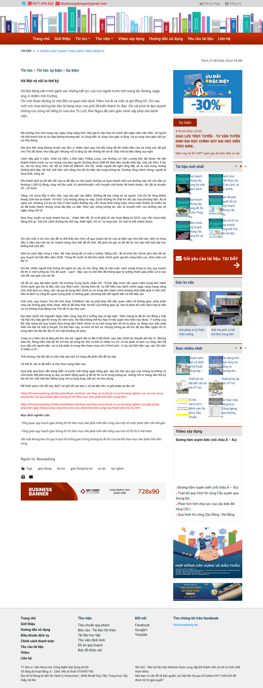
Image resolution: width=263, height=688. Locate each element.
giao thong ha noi (81, 468)
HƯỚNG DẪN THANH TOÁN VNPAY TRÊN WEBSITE (72, 51)
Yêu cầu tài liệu (200, 38)
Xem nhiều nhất (189, 348)
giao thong (44, 468)
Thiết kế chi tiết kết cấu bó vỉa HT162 (198, 383)
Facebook (142, 625)
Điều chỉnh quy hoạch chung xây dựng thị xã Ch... (196, 231)
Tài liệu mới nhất (190, 166)
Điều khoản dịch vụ (35, 635)
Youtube (141, 635)
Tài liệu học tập (89, 635)
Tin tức (83, 38)
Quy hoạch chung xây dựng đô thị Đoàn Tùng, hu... (196, 208)
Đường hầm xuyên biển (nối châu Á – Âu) (206, 440)
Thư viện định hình (91, 640)
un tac (102, 468)
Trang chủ (41, 38)
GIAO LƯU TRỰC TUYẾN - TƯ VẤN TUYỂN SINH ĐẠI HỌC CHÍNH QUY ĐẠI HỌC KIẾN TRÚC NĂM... (208, 141)
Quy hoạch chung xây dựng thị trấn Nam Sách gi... (197, 185)
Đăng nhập (209, 4)
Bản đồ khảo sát (90, 650)
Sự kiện (72, 70)
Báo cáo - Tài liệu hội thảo (97, 630)
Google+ (141, 630)
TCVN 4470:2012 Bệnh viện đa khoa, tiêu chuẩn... (197, 408)
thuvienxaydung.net (185, 625)
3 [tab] (245, 166)
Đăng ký (233, 4)
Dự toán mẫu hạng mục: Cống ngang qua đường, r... (230, 408)
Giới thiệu (62, 38)
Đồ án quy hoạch (90, 645)
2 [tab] (240, 166)
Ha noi (61, 468)
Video (25, 652)
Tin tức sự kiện (49, 70)
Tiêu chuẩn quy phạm (94, 625)
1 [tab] (236, 166)
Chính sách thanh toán (37, 641)
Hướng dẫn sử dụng (166, 38)
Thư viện (104, 38)
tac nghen (117, 468)
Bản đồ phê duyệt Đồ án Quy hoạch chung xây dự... (229, 206)
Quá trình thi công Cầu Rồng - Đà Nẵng (206, 514)
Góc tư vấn (185, 282)
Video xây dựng (131, 38)
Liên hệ (224, 38)
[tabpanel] (192, 209)
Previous (172, 209)
